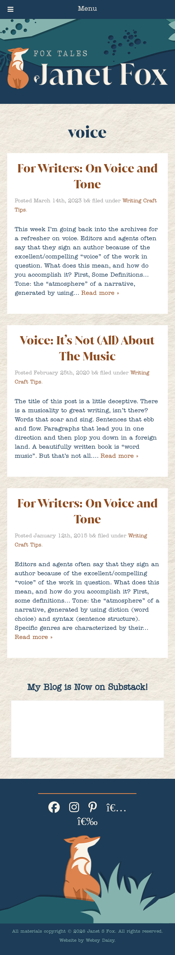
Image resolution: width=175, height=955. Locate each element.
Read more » (100, 294)
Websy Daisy (100, 941)
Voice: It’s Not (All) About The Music (87, 348)
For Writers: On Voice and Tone (87, 176)
